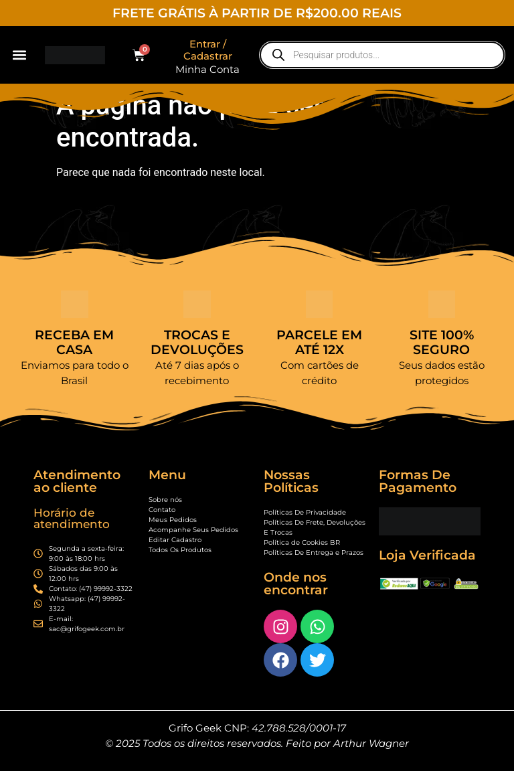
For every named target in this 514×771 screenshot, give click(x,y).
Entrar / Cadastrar (207, 49)
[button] (19, 55)
